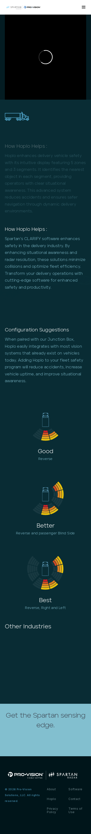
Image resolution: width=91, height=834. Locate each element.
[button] (83, 7)
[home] (36, 7)
